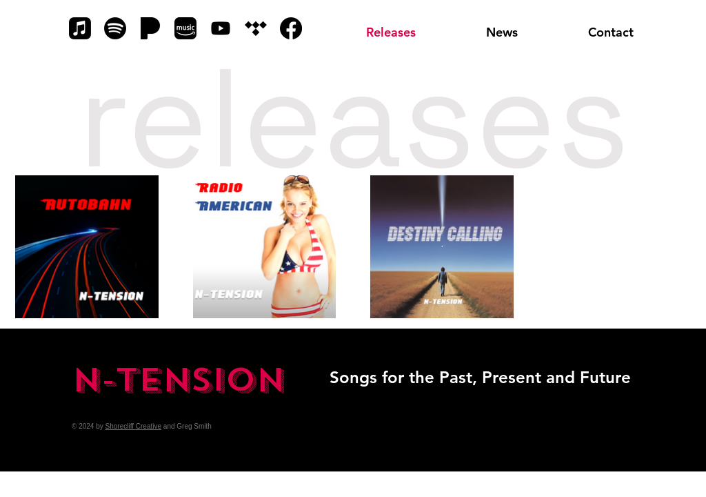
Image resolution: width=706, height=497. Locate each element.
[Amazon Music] (185, 28)
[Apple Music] (80, 28)
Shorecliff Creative (133, 426)
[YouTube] (221, 28)
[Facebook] (291, 28)
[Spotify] (115, 28)
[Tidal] (256, 28)
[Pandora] (150, 28)
